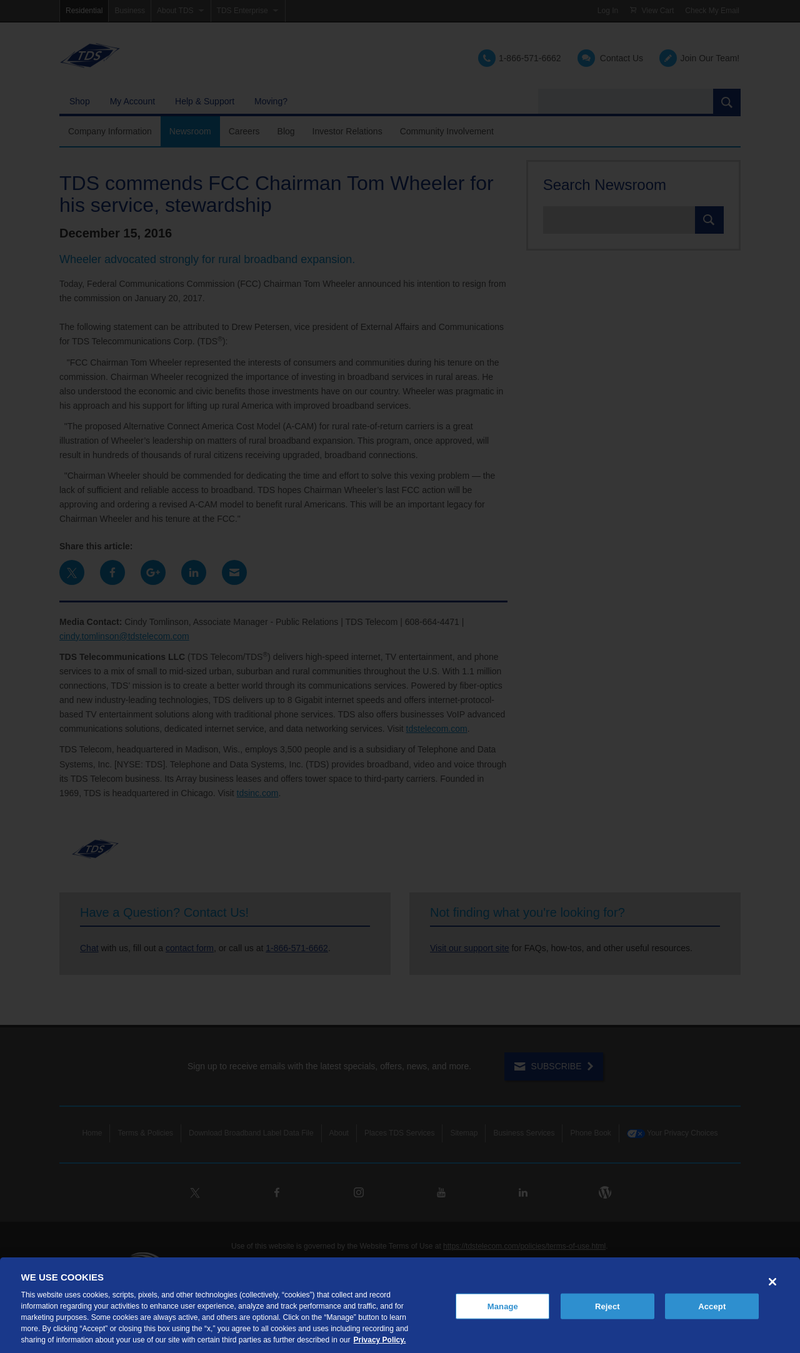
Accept (712, 1306)
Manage (503, 1306)
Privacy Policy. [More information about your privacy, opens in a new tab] (380, 1340)
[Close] (772, 1282)
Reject (607, 1306)
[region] (400, 1305)
